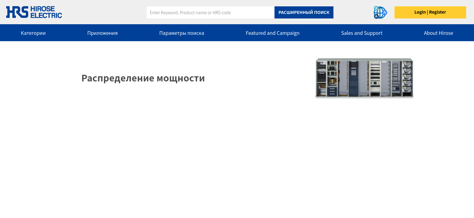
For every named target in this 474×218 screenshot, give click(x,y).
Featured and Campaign (273, 32)
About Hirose (438, 32)
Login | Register (430, 12)
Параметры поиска (181, 32)
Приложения (102, 32)
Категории (33, 32)
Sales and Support (361, 32)
